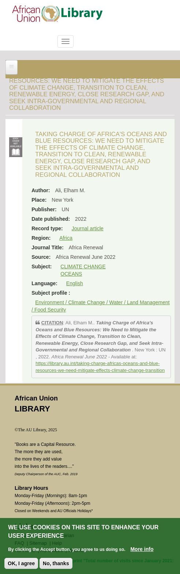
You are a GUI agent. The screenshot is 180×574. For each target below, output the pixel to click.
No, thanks (56, 563)
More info (141, 549)
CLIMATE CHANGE (82, 266)
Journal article (88, 228)
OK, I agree (21, 563)
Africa (65, 238)
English (74, 283)
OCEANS (71, 274)
